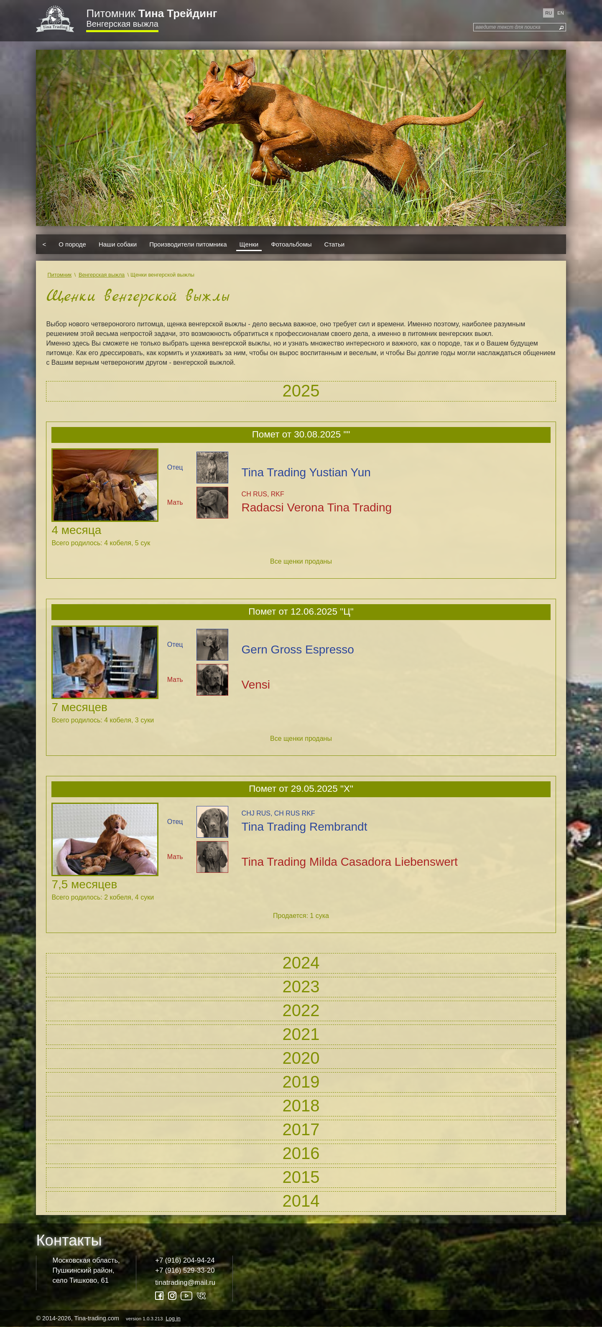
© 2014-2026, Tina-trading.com (108, 1318)
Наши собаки (118, 244)
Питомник (151, 13)
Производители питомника (188, 244)
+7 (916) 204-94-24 (184, 1260)
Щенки (249, 244)
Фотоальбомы (291, 244)
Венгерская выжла (122, 23)
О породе (72, 244)
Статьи (334, 244)
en (560, 12)
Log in (173, 1318)
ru (548, 12)
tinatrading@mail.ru (185, 1282)
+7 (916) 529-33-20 (184, 1270)
